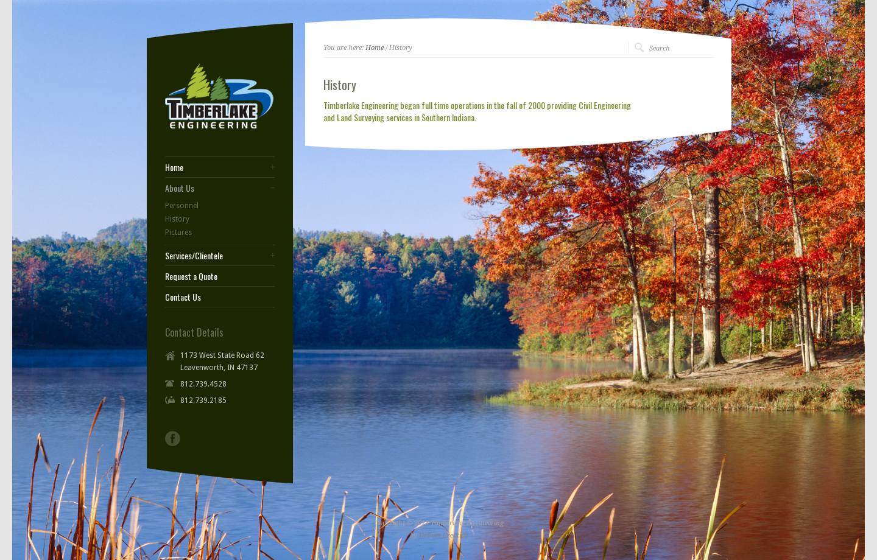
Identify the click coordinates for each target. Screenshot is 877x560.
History (177, 219)
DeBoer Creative (443, 535)
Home (374, 48)
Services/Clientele (194, 255)
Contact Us (183, 297)
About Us (179, 188)
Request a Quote (191, 276)
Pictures (178, 232)
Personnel (182, 205)
